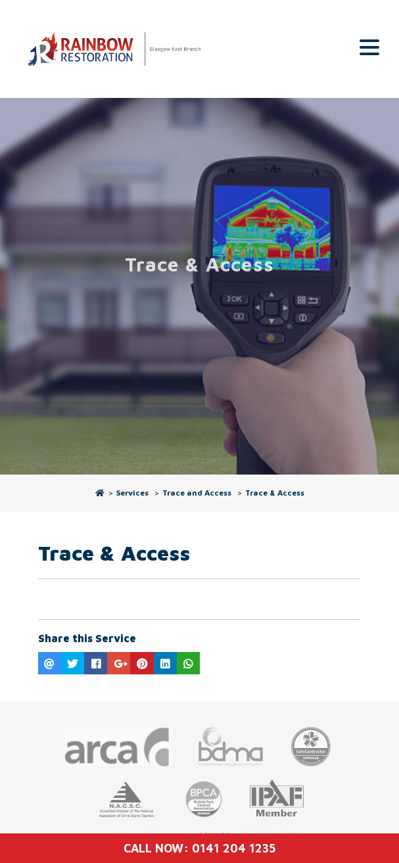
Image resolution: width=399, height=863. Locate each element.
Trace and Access (196, 493)
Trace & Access (274, 493)
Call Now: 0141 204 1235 (199, 848)
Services (132, 493)
